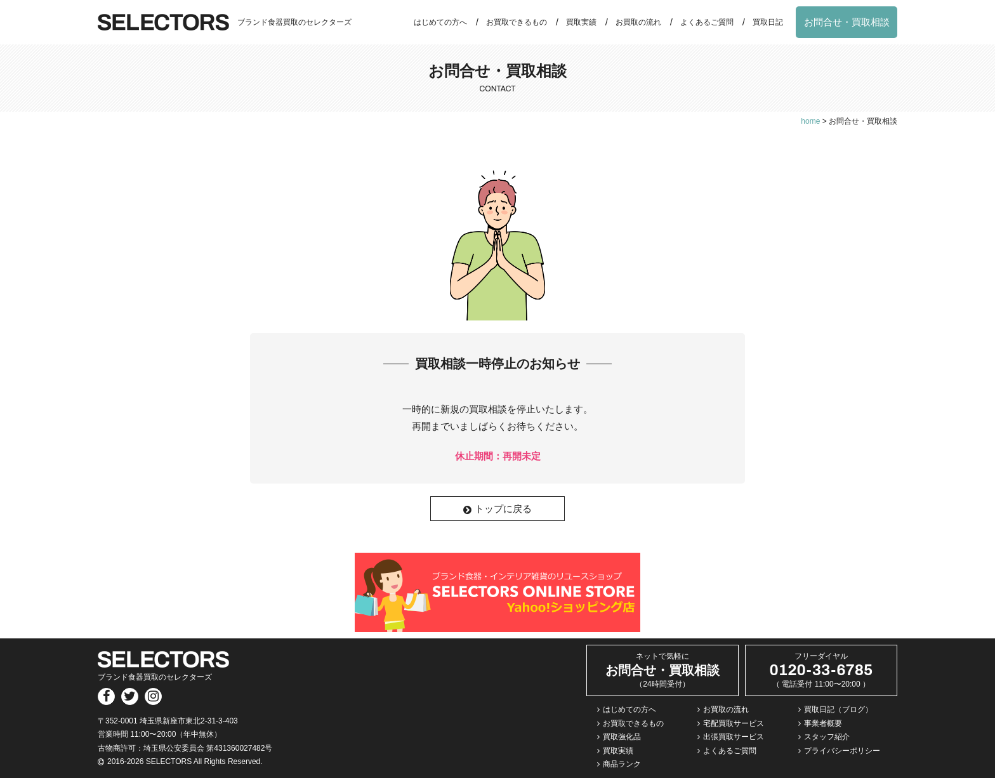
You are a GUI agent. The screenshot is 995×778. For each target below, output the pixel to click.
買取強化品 (622, 736)
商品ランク (622, 764)
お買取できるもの (516, 22)
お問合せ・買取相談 (847, 21)
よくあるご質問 (707, 22)
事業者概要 (823, 723)
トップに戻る (497, 509)
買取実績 (581, 22)
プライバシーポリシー (842, 750)
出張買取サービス (733, 736)
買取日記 (768, 22)
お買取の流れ (638, 22)
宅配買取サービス (733, 723)
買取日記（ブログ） (838, 709)
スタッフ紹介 (827, 736)
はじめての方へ (440, 22)
